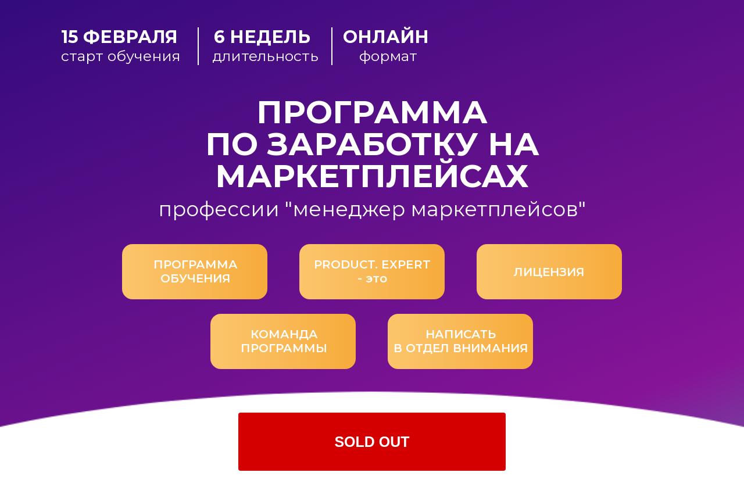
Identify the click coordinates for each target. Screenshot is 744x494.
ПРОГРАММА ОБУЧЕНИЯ (195, 271)
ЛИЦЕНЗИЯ (549, 272)
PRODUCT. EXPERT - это (372, 271)
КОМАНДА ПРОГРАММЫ (284, 341)
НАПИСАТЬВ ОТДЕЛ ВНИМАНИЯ (461, 341)
